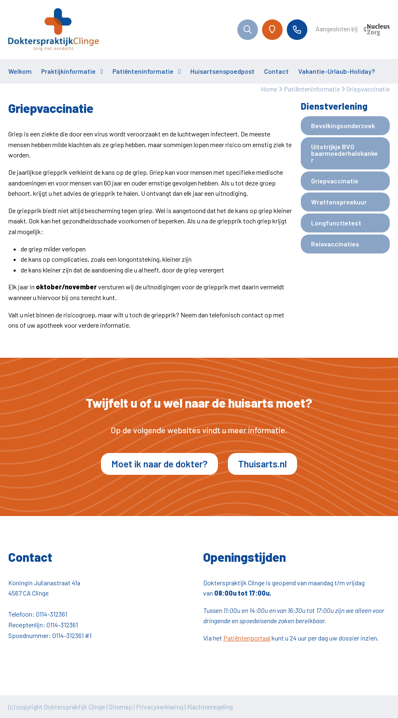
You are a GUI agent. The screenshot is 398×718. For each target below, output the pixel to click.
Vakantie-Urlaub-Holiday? (336, 71)
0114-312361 (51, 614)
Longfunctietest (336, 223)
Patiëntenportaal (246, 638)
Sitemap (120, 707)
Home (269, 89)
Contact (276, 71)
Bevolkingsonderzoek (343, 125)
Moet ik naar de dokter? (159, 463)
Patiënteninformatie (142, 71)
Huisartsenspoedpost (222, 71)
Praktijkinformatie (68, 71)
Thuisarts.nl (262, 463)
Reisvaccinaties (335, 244)
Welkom (20, 71)
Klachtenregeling (210, 707)
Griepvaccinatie (334, 181)
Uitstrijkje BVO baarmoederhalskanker (344, 153)
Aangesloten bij (353, 29)
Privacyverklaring (159, 707)
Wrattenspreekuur (339, 202)
